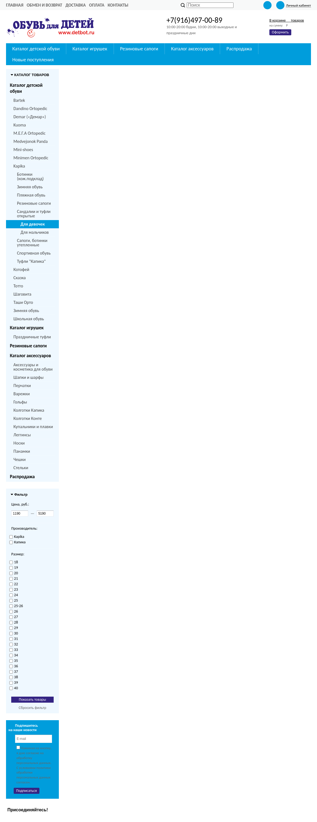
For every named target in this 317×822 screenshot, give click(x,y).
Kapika (19, 166)
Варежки (21, 393)
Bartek (19, 100)
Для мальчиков (35, 232)
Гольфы (20, 402)
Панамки (21, 451)
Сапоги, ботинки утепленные (32, 242)
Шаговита (22, 294)
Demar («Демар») (29, 116)
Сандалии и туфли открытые (34, 213)
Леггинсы (22, 434)
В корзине (286, 20)
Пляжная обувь (31, 195)
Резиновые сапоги (34, 203)
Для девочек (33, 224)
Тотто (18, 286)
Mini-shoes (23, 149)
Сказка (19, 277)
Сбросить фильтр (32, 707)
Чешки (19, 459)
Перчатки (22, 385)
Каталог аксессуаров (30, 356)
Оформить (280, 32)
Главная (14, 5)
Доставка (75, 5)
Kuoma (19, 125)
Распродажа (22, 477)
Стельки (20, 467)
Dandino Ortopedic (30, 108)
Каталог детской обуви (26, 88)
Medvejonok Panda (30, 141)
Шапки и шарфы (28, 377)
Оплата (96, 5)
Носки (19, 443)
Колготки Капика (28, 410)
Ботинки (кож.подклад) (30, 176)
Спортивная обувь (34, 253)
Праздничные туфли (32, 336)
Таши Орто (23, 302)
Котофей (21, 269)
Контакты (118, 5)
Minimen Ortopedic (30, 157)
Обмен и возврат (44, 5)
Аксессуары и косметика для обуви (33, 367)
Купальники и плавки (33, 426)
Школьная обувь (28, 318)
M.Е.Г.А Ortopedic (29, 133)
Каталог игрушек (27, 328)
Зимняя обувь (30, 186)
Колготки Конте (27, 418)
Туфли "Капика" (31, 261)
